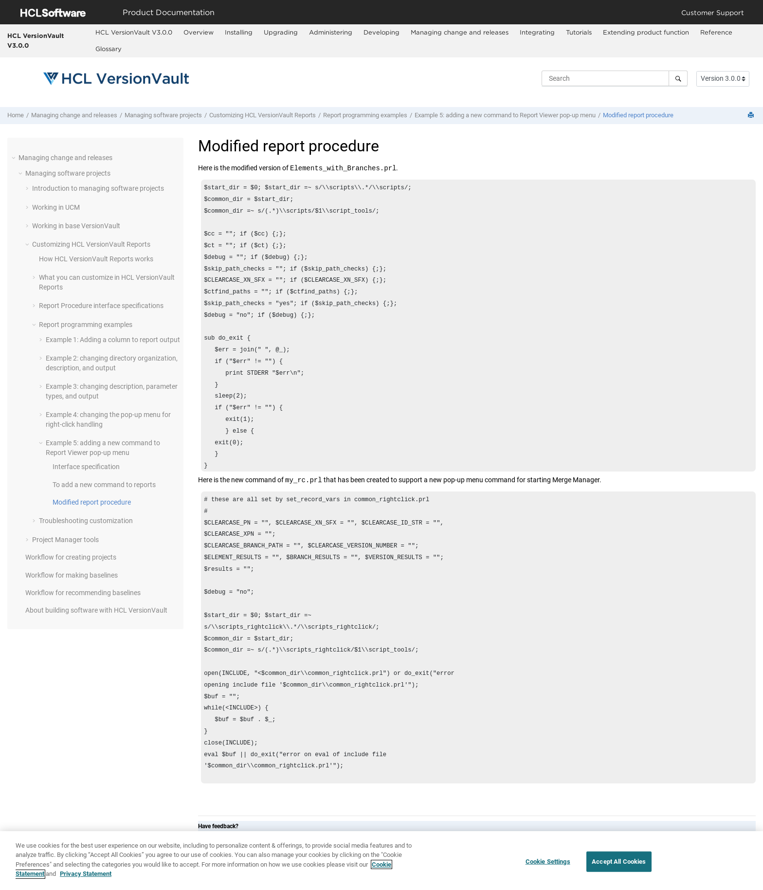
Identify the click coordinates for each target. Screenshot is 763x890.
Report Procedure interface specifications (101, 305)
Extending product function (646, 32)
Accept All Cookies (619, 865)
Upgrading (281, 32)
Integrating (537, 32)
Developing (381, 32)
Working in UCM (56, 207)
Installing (239, 32)
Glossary (108, 48)
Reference (716, 32)
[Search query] (615, 78)
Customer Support (712, 12)
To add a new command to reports (104, 485)
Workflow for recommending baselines (83, 593)
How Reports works (96, 259)
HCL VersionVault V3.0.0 (35, 40)
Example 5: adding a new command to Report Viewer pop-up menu (505, 115)
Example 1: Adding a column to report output (113, 340)
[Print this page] (751, 115)
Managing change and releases (460, 32)
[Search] (678, 78)
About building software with (96, 610)
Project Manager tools (65, 540)
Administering (330, 32)
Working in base (76, 226)
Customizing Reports (262, 115)
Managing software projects (163, 115)
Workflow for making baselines (71, 575)
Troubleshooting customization (86, 521)
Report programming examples (365, 115)
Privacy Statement (85, 878)
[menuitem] (134, 32)
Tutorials (579, 32)
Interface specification (86, 467)
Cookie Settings (548, 865)
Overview (198, 32)
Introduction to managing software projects (98, 188)
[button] (14, 157)
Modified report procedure (638, 115)
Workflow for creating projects (70, 557)
